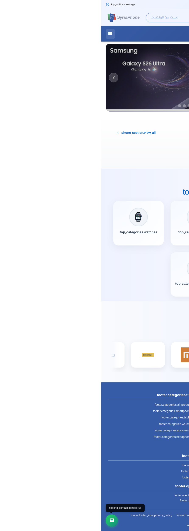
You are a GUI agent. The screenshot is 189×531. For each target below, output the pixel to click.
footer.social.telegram (94, 477)
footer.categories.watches (74, 424)
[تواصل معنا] (10, 520)
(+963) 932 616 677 (164, 33)
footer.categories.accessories (72, 430)
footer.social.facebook (94, 465)
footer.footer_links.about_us (142, 515)
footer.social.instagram (94, 471)
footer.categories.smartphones (71, 411)
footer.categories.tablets (75, 417)
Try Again (169, 157)
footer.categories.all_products (72, 404)
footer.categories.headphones (71, 437)
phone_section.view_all (34, 133)
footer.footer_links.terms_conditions (97, 515)
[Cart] (181, 17)
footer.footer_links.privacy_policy (50, 515)
